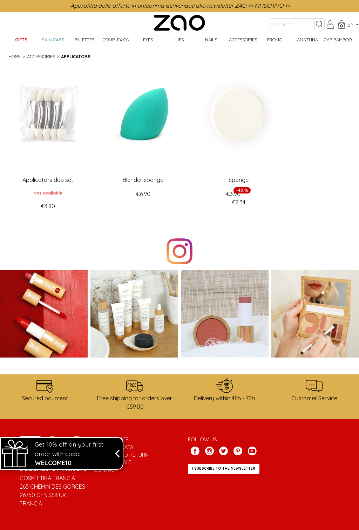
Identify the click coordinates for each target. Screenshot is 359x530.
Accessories (243, 39)
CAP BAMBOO (338, 39)
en (350, 24)
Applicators (75, 56)
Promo (274, 39)
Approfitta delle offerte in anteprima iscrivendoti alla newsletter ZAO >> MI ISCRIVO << (180, 5)
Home (14, 56)
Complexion (116, 39)
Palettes (84, 39)
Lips (179, 39)
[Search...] (292, 24)
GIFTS (21, 39)
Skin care (53, 39)
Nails (211, 39)
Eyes (148, 39)
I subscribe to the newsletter (223, 468)
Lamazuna (306, 39)
